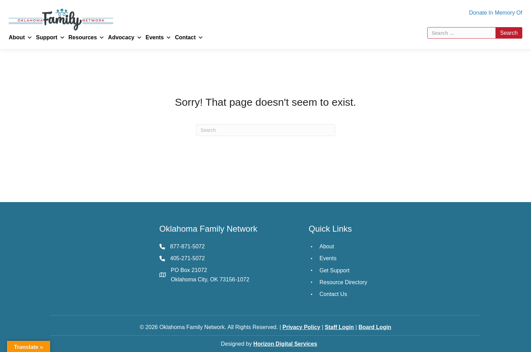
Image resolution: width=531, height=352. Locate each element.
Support (50, 37)
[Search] (265, 130)
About (20, 37)
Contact (189, 37)
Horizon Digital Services (285, 344)
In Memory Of (505, 13)
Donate (478, 13)
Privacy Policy (301, 327)
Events (158, 37)
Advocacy (125, 37)
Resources (87, 37)
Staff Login (339, 327)
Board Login (374, 327)
